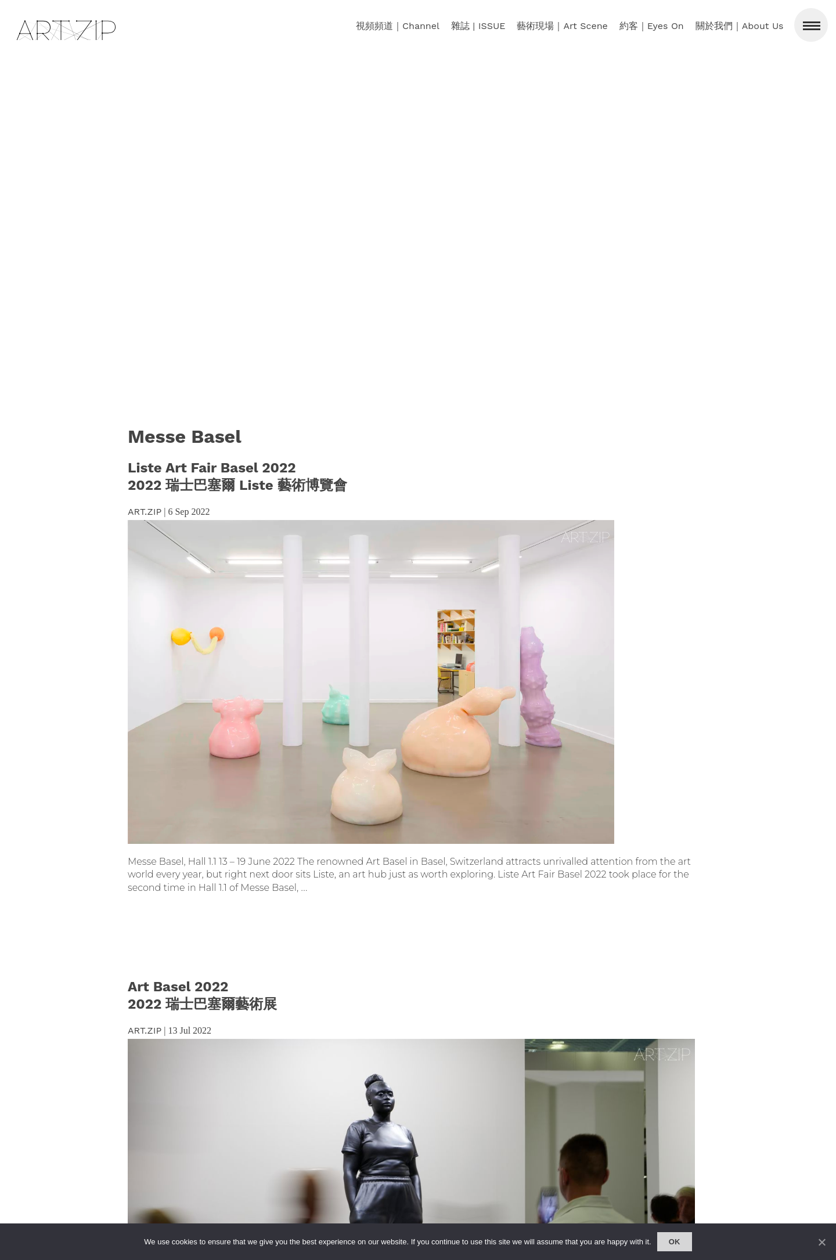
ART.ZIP (144, 511)
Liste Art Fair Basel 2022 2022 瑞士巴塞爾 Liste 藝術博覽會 (237, 476)
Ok (674, 1241)
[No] (821, 1242)
